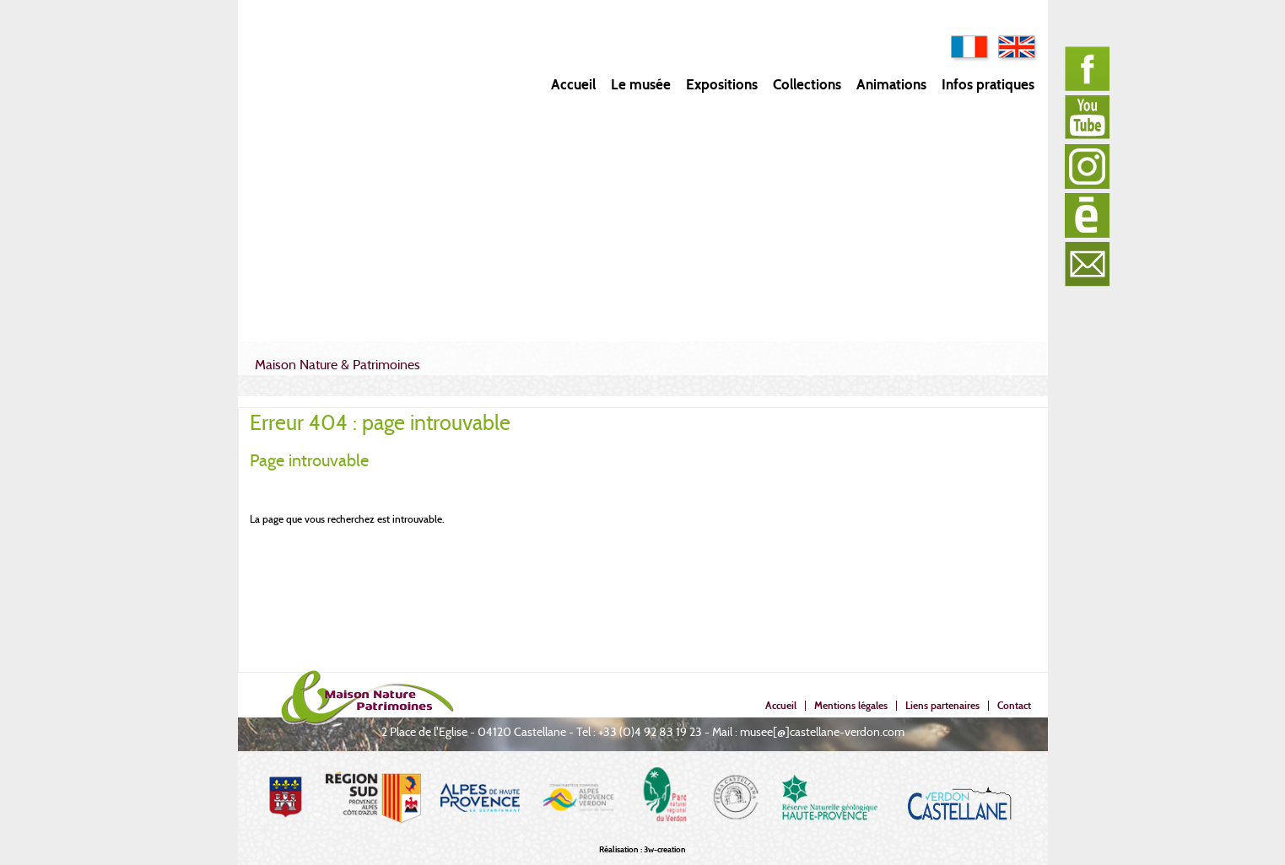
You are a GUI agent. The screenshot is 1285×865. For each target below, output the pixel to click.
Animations (891, 85)
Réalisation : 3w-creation (642, 849)
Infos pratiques (988, 85)
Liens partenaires (942, 705)
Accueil (573, 85)
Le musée (641, 85)
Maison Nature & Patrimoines (337, 365)
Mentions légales (851, 705)
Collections (807, 85)
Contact (1014, 705)
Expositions (722, 85)
